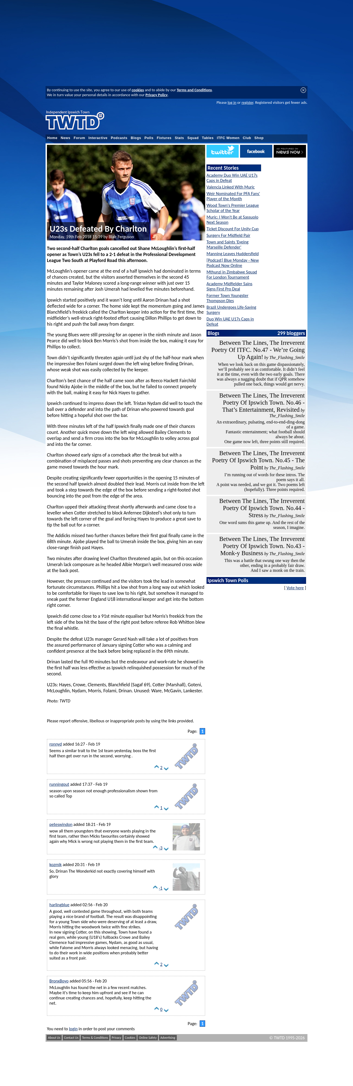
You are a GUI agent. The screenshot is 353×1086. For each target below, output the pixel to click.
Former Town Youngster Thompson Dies (227, 298)
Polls (148, 138)
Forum (79, 138)
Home (52, 138)
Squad (193, 138)
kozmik (55, 864)
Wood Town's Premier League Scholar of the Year (233, 208)
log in (232, 102)
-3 (160, 847)
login (73, 1028)
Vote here (295, 587)
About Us (54, 1038)
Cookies (130, 1038)
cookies (138, 89)
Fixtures (164, 138)
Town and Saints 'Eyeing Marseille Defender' (228, 244)
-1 (160, 888)
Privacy (116, 1038)
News (65, 138)
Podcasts (119, 138)
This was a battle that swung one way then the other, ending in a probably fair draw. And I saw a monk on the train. (264, 565)
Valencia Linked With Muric (231, 187)
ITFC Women (228, 138)
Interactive (97, 138)
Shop (259, 138)
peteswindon (60, 824)
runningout (59, 784)
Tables (208, 138)
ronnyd (55, 744)
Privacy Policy (156, 94)
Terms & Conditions (95, 1038)
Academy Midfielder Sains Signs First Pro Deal (229, 286)
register (247, 102)
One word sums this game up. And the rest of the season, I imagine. (262, 525)
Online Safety (148, 1038)
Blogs (136, 138)
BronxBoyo (58, 981)
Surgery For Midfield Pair (228, 235)
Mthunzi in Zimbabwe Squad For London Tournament (232, 274)
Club (247, 138)
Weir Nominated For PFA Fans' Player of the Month (233, 196)
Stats (179, 138)
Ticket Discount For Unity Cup (233, 228)
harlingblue (59, 904)
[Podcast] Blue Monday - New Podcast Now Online (233, 263)
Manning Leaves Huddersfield (233, 253)
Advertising (167, 1038)
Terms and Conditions (194, 89)
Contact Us (71, 1038)
